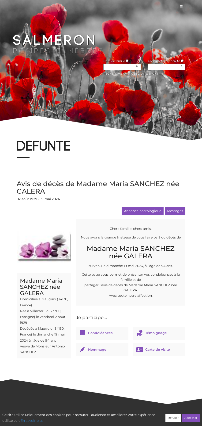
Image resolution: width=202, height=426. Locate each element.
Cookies (120, 416)
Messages (175, 211)
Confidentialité (99, 416)
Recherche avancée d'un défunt (130, 73)
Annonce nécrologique (142, 211)
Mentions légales (143, 416)
